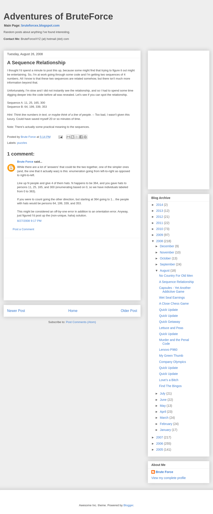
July (163, 393)
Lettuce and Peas (171, 328)
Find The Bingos (170, 386)
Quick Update (168, 310)
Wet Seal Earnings (172, 297)
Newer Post (16, 311)
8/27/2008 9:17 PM (29, 220)
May (163, 405)
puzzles (22, 142)
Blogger (128, 505)
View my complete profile (168, 478)
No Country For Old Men (176, 275)
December (167, 246)
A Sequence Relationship (176, 282)
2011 (160, 223)
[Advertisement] (72, 269)
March (164, 417)
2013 (160, 210)
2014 (160, 204)
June (163, 399)
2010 (160, 229)
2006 (160, 443)
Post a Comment (23, 229)
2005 (160, 449)
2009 (160, 235)
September (168, 264)
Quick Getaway (169, 321)
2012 (160, 216)
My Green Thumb (171, 355)
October (166, 258)
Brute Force (29, 136)
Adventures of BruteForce (58, 16)
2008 (160, 241)
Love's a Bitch (168, 380)
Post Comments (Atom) (81, 322)
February (166, 424)
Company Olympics (172, 362)
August (165, 270)
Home (73, 311)
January (166, 430)
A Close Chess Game (174, 303)
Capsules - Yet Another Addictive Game (175, 289)
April (163, 411)
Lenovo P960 (168, 349)
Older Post (129, 311)
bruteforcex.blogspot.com (40, 25)
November (167, 252)
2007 (160, 437)
